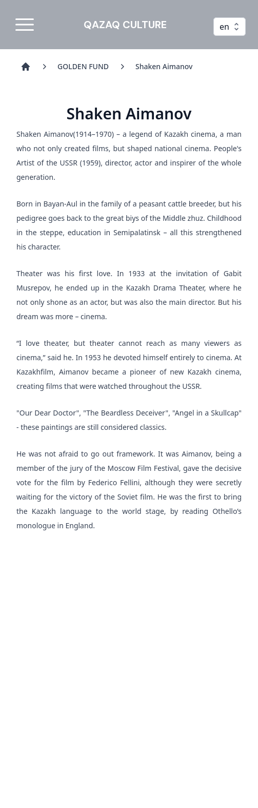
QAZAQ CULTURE (125, 24)
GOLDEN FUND (83, 66)
